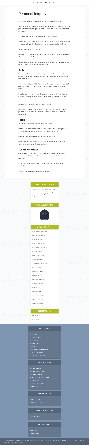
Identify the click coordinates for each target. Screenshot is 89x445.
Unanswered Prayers (38, 235)
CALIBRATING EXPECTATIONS (39, 349)
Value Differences (37, 295)
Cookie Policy (34, 430)
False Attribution (37, 251)
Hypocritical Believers (38, 271)
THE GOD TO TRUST (36, 374)
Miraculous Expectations (39, 247)
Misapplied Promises (38, 239)
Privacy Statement (35, 433)
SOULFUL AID (34, 340)
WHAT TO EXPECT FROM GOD (39, 377)
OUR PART (33, 346)
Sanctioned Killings (37, 283)
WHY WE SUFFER (35, 368)
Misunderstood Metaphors (40, 231)
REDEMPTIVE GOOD (36, 343)
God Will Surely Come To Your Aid (44, 2)
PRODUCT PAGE (35, 416)
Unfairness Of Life (37, 275)
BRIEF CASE (33, 334)
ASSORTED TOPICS (36, 386)
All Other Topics (37, 319)
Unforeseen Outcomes (38, 255)
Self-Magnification (37, 259)
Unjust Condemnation (38, 303)
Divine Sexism (36, 291)
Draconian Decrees (38, 279)
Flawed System (36, 287)
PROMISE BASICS (35, 337)
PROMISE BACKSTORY (37, 383)
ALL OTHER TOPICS (36, 402)
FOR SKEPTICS (34, 380)
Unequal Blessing (37, 299)
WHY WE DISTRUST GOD (37, 371)
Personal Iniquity (37, 267)
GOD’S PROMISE (35, 399)
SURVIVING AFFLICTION (37, 355)
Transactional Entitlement (39, 263)
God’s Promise (36, 315)
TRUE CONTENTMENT (37, 352)
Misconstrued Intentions (39, 243)
